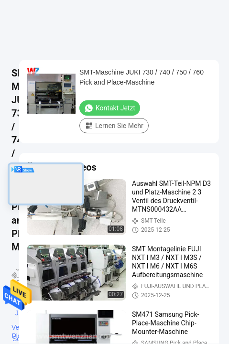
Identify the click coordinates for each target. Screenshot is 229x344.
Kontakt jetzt (109, 108)
